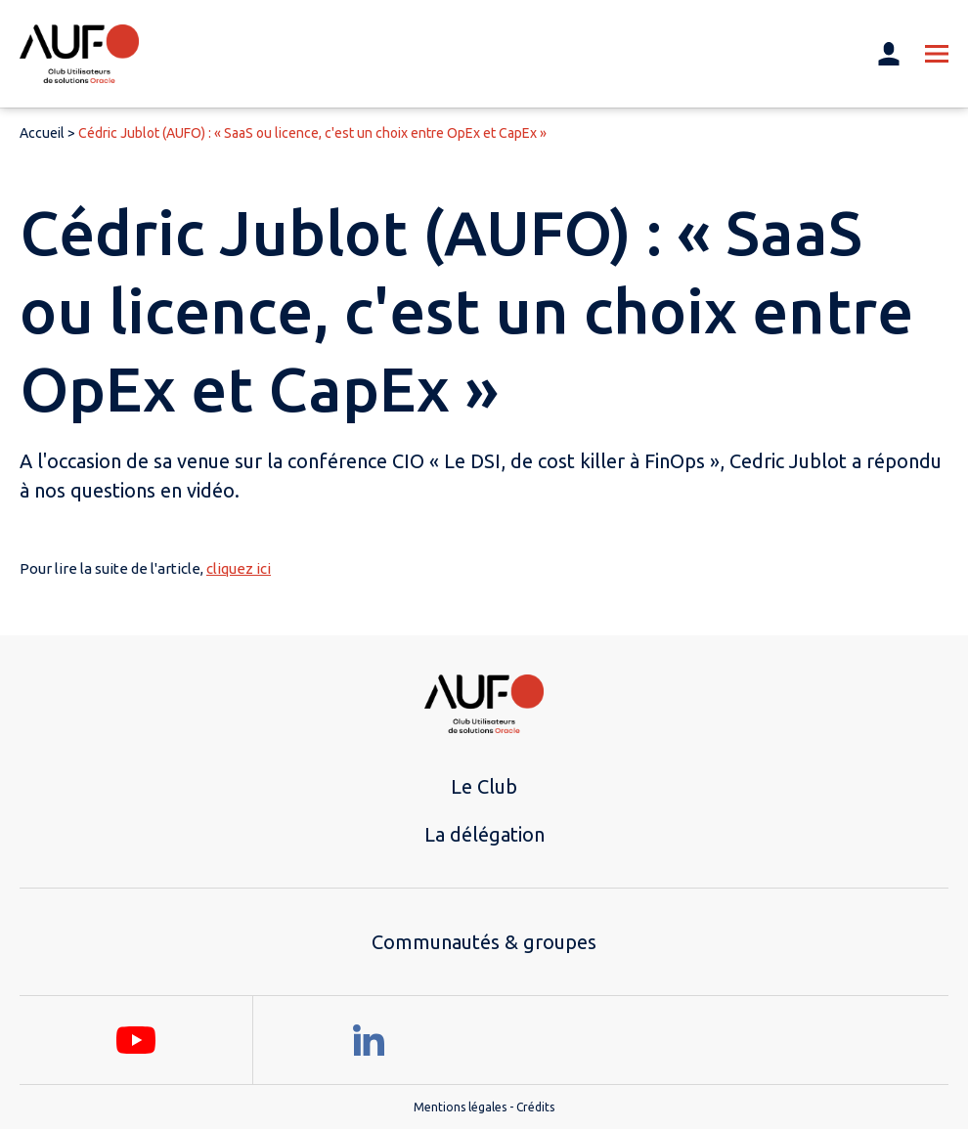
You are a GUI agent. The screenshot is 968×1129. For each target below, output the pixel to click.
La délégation (484, 834)
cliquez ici (238, 568)
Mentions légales (460, 1107)
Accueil (42, 133)
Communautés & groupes (484, 942)
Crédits (535, 1107)
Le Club (484, 786)
